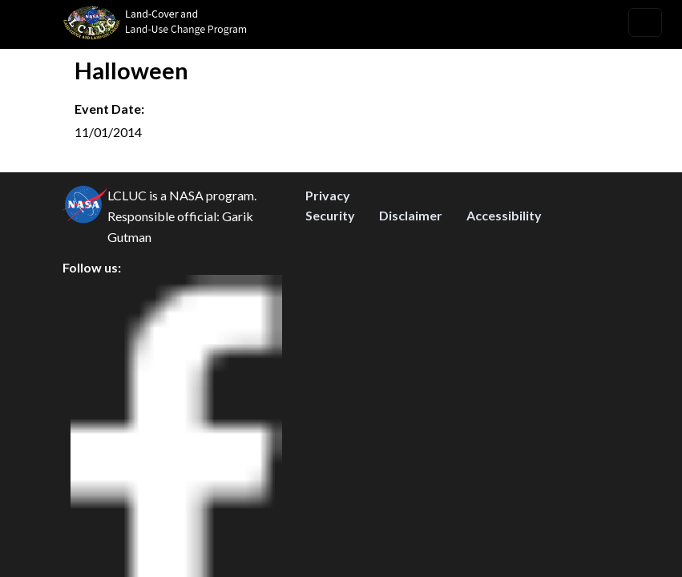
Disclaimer (410, 352)
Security (330, 352)
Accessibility (504, 352)
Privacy (327, 332)
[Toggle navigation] (645, 22)
